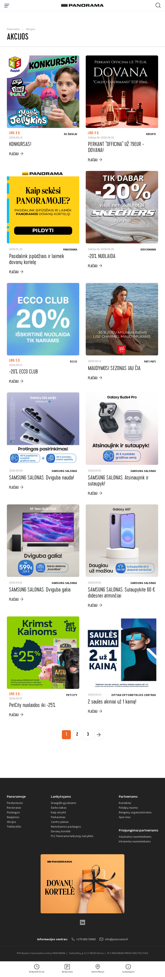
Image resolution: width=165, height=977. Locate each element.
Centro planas (60, 822)
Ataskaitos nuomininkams (135, 837)
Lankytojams (61, 796)
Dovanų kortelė (60, 831)
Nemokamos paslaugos (66, 826)
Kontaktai (125, 803)
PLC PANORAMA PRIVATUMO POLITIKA (127, 953)
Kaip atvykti (58, 812)
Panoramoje (16, 796)
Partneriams (128, 796)
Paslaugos (13, 812)
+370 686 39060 (84, 939)
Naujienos (13, 817)
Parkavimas (58, 817)
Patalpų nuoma (128, 808)
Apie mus (125, 817)
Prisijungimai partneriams (138, 830)
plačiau (14, 154)
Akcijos (11, 822)
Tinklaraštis (14, 826)
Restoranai (14, 808)
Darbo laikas (59, 808)
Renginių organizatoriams (135, 812)
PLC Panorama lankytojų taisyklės (72, 836)
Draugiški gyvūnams (63, 803)
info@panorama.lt (113, 939)
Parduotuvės (15, 803)
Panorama (13, 29)
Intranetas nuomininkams (135, 841)
